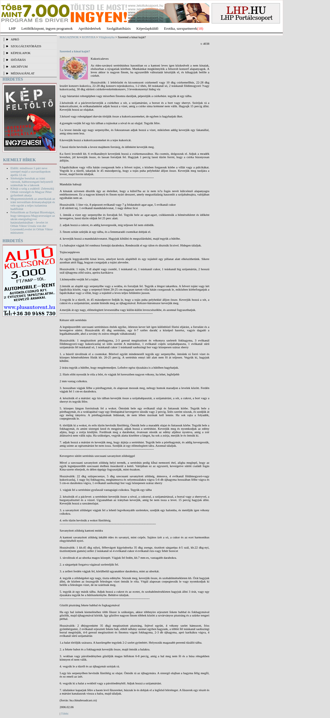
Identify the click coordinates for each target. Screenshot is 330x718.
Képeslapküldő (147, 28)
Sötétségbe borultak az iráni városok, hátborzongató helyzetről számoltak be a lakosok (31, 182)
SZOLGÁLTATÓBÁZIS (26, 46)
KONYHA (88, 37)
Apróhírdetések (89, 28)
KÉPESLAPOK (21, 53)
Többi (64, 713)
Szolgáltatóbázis (119, 28)
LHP (12, 28)
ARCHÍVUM (19, 66)
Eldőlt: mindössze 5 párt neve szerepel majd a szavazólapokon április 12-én (30, 171)
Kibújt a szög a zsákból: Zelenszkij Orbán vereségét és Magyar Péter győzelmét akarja (32, 192)
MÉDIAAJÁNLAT (22, 73)
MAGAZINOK (69, 37)
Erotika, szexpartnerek (180, 28)
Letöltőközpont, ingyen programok (47, 28)
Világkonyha (106, 37)
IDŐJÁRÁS (18, 59)
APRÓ (15, 39)
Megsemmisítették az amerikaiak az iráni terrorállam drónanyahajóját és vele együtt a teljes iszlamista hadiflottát (32, 203)
